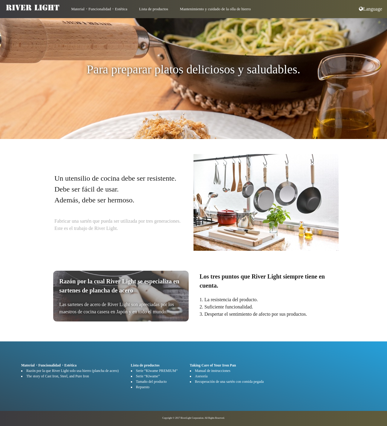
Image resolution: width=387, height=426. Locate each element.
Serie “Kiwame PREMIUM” (157, 371)
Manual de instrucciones (212, 371)
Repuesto (143, 387)
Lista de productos (153, 9)
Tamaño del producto (151, 381)
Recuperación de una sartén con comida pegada (229, 381)
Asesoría (201, 376)
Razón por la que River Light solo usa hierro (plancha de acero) (72, 371)
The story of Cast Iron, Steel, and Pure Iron (57, 376)
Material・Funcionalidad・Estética (99, 9)
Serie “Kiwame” (148, 376)
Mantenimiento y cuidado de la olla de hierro (215, 9)
